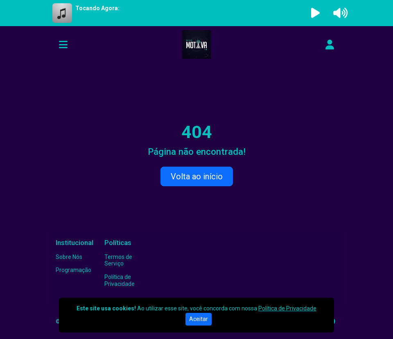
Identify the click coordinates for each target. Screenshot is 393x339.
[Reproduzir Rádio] (315, 13)
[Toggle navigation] (63, 44)
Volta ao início (197, 176)
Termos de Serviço (118, 260)
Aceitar (198, 319)
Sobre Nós (69, 257)
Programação (73, 270)
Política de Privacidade (119, 280)
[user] (330, 44)
